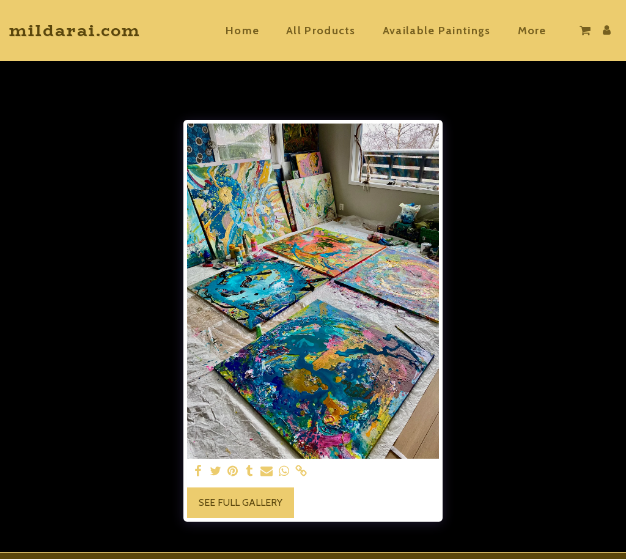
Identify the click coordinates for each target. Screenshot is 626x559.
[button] (585, 30)
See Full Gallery (240, 502)
